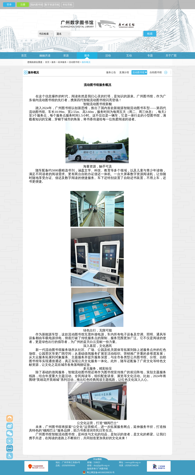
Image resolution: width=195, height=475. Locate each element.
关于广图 (171, 55)
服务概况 (33, 72)
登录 (9, 4)
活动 (108, 55)
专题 (150, 55)
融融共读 (44, 55)
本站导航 (67, 4)
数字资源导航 (52, 4)
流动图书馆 (74, 62)
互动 (129, 55)
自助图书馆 (156, 72)
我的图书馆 (37, 4)
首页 (24, 55)
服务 (87, 55)
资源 (66, 55)
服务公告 (111, 72)
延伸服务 (62, 62)
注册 (22, 4)
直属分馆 (124, 72)
